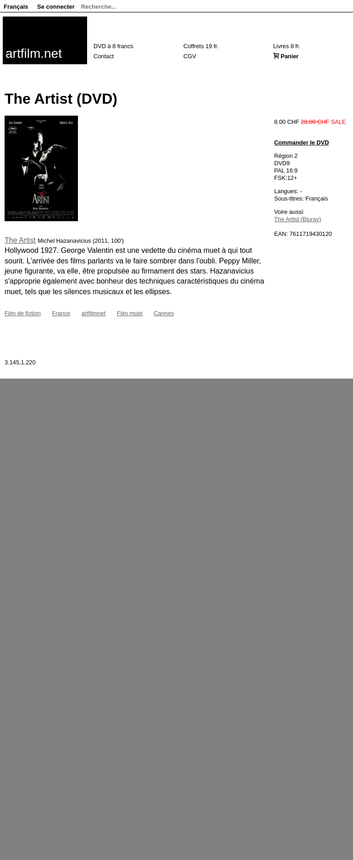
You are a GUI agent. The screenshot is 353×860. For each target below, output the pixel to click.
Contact (104, 56)
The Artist (20, 240)
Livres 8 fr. (286, 46)
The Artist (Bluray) (297, 219)
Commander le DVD (301, 142)
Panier (289, 56)
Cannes (164, 313)
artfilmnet (94, 313)
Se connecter (56, 6)
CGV (189, 56)
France (61, 313)
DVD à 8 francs (113, 46)
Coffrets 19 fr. (201, 46)
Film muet (130, 313)
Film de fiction (23, 313)
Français (16, 6)
